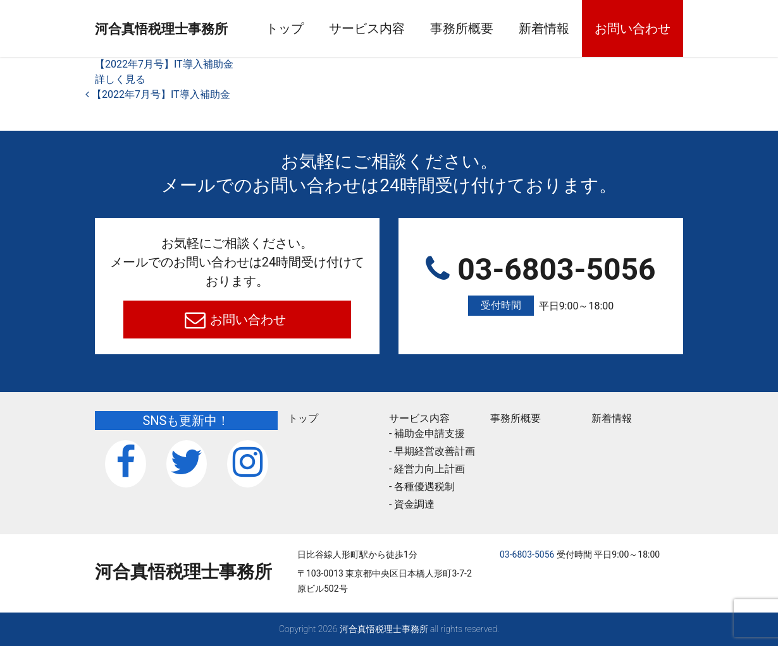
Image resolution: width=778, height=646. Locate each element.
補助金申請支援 (429, 434)
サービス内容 (396, 28)
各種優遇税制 (424, 487)
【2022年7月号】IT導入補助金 (164, 64)
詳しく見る (120, 79)
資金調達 (414, 504)
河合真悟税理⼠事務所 (183, 28)
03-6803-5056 (541, 283)
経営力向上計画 (429, 469)
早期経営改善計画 (434, 451)
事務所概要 (490, 28)
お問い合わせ (662, 28)
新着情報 (573, 28)
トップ (314, 28)
